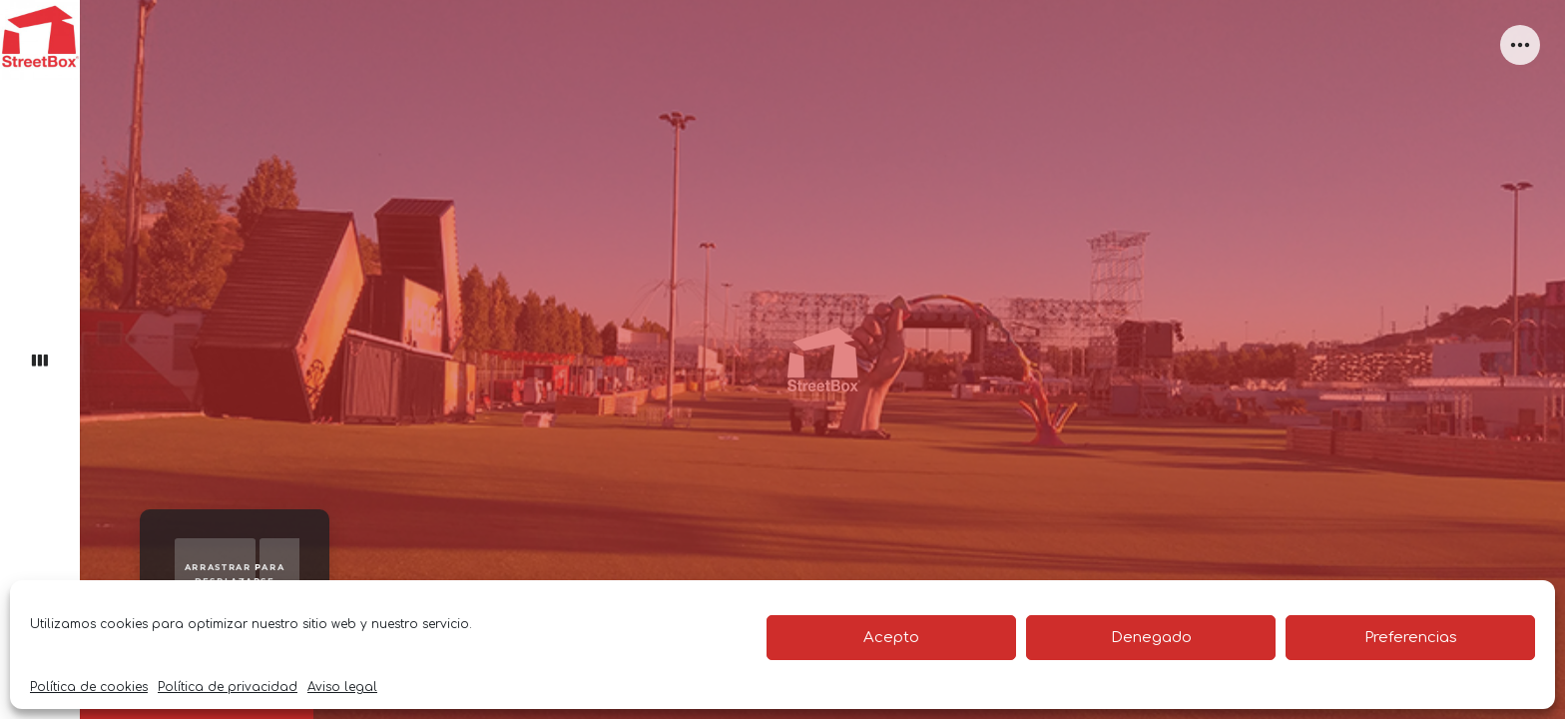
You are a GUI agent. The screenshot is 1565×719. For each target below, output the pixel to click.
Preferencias (1410, 637)
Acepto (891, 637)
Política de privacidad (227, 687)
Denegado (1151, 637)
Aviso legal (342, 687)
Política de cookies (89, 687)
